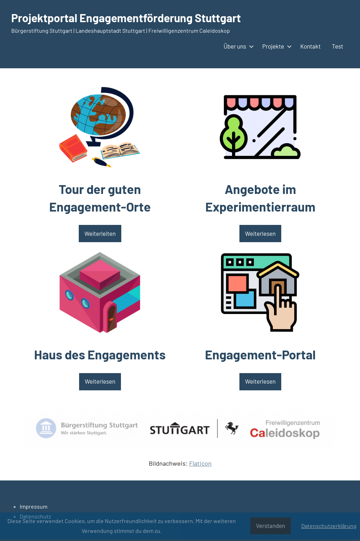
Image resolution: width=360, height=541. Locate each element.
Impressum (33, 506)
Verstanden (270, 525)
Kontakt (310, 46)
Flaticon (200, 463)
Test (337, 46)
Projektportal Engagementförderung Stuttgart (126, 17)
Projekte (275, 46)
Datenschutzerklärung (328, 525)
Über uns (237, 46)
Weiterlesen (100, 381)
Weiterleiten (100, 233)
